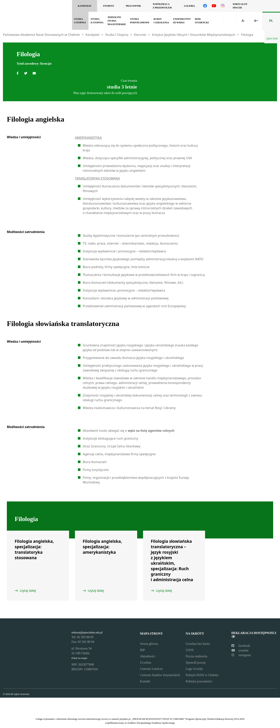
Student (108, 6)
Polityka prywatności (199, 681)
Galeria (189, 6)
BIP (142, 650)
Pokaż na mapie (79, 658)
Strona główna (149, 643)
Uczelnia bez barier (198, 643)
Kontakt (145, 681)
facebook (240, 645)
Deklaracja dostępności (253, 634)
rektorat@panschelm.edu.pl (87, 632)
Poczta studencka (196, 656)
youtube (240, 650)
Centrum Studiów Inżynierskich (160, 675)
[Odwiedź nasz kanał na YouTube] (214, 6)
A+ (256, 20)
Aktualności (147, 656)
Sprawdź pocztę (196, 662)
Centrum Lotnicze (151, 668)
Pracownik (133, 6)
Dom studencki (202, 21)
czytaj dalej (28, 590)
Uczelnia (145, 662)
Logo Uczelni (194, 668)
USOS (190, 650)
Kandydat (84, 6)
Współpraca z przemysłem (162, 6)
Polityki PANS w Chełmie (202, 675)
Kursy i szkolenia (161, 21)
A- (243, 20)
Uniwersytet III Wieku (182, 21)
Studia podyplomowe (139, 21)
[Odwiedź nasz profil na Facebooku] (205, 6)
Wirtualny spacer (240, 6)
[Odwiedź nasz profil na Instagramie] (223, 6)
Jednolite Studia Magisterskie (116, 21)
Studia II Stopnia (97, 21)
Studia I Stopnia (80, 21)
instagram (241, 655)
